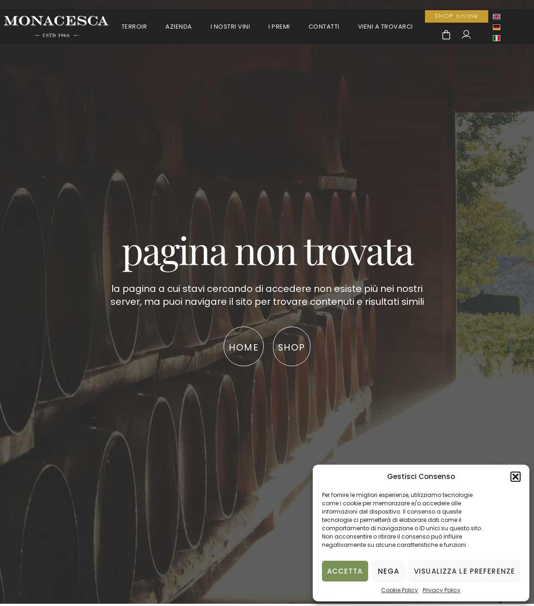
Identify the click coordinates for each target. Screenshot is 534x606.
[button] (515, 476)
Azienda (178, 26)
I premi (279, 26)
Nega (389, 571)
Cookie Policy (399, 590)
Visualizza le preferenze (464, 571)
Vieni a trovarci (385, 26)
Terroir (134, 26)
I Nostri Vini (230, 26)
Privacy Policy (442, 590)
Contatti (324, 26)
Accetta (345, 571)
